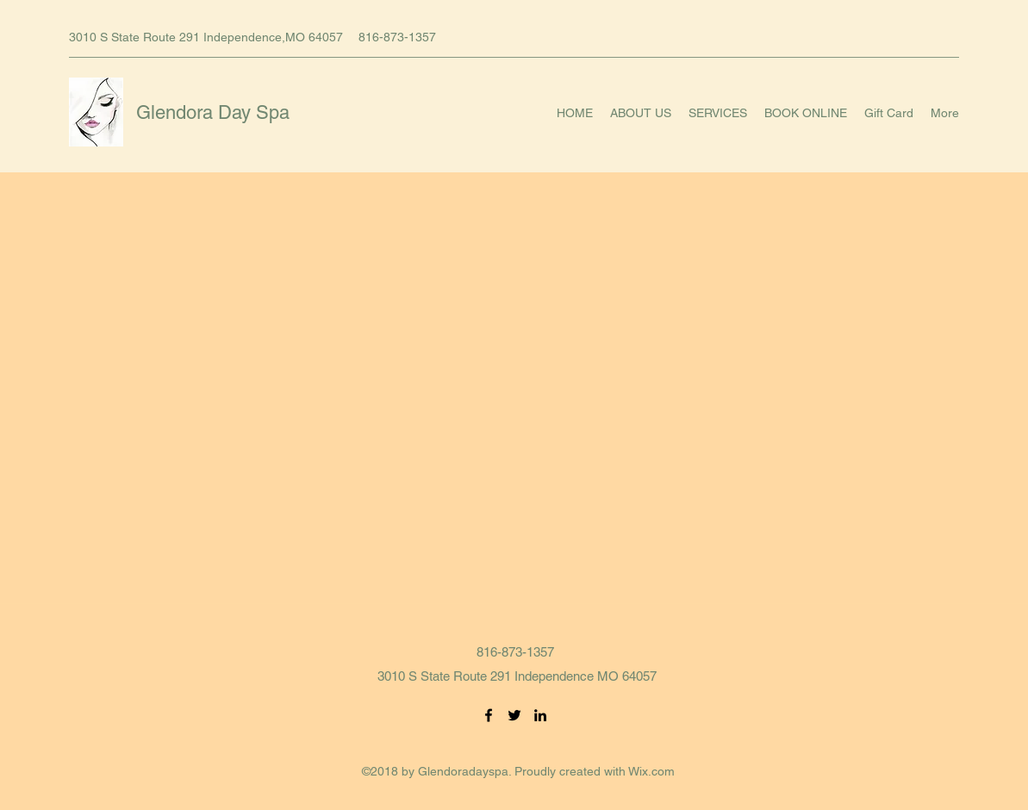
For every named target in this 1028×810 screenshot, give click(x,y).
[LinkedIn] (540, 715)
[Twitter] (514, 715)
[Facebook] (488, 715)
